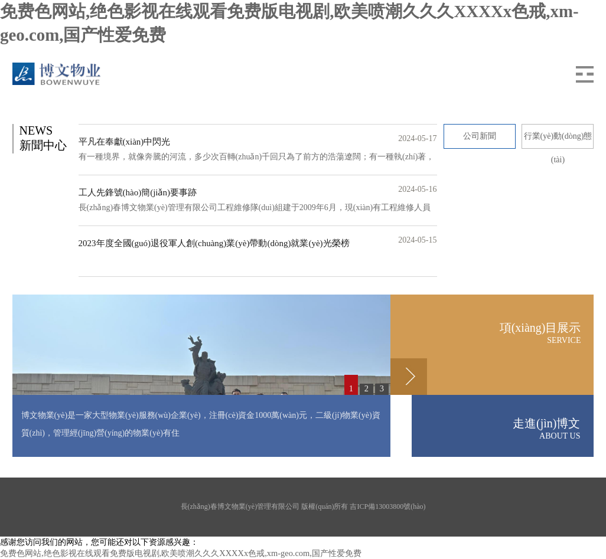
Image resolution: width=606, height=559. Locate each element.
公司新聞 (479, 136)
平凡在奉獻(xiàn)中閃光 (125, 141)
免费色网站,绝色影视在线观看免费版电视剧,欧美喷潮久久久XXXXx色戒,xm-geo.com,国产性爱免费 (180, 553)
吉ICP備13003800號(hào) (387, 506)
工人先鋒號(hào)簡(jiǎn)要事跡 (138, 192)
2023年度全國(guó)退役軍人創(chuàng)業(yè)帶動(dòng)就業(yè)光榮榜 (214, 243)
